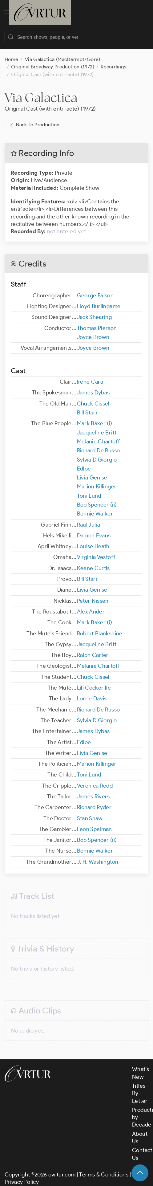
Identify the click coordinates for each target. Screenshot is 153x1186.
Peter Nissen (93, 594)
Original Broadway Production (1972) (52, 60)
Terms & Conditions (103, 1168)
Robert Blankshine (100, 627)
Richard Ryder (94, 801)
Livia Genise (92, 471)
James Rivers (93, 790)
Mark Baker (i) (94, 417)
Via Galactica (41, 91)
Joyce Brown (93, 331)
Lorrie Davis (92, 692)
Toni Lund (89, 489)
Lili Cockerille (94, 681)
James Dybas (93, 386)
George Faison (95, 289)
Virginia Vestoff (96, 551)
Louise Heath (93, 540)
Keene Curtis (93, 562)
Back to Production (34, 119)
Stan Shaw (90, 812)
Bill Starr (87, 406)
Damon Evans (94, 529)
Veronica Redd (95, 779)
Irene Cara (90, 375)
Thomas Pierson (97, 322)
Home (11, 53)
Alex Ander (91, 605)
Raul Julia (88, 518)
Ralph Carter (93, 649)
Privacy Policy (22, 1175)
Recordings (113, 60)
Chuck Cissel (93, 397)
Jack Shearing (94, 311)
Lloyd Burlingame (99, 300)
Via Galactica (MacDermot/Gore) (62, 53)
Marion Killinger (97, 480)
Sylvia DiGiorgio (97, 453)
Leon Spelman (94, 823)
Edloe (84, 462)
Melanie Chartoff (98, 435)
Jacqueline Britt (97, 426)
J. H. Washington (98, 855)
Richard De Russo (98, 444)
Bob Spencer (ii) (97, 498)
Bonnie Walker (95, 507)
